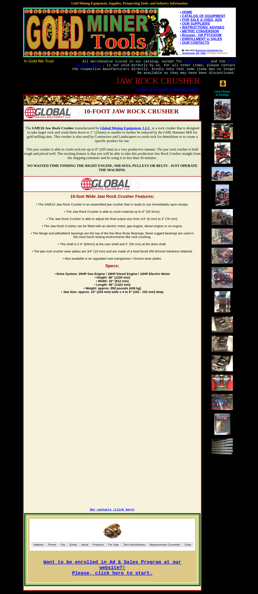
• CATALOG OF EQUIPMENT (202, 16)
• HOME (186, 12)
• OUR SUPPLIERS (195, 23)
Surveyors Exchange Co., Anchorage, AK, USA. (202, 51)
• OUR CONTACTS (194, 43)
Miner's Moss (196, 61)
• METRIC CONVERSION (199, 31)
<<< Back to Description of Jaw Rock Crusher (167, 89)
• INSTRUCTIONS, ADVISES (202, 27)
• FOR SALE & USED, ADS (201, 20)
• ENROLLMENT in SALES (201, 39)
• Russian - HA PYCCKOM (200, 35)
